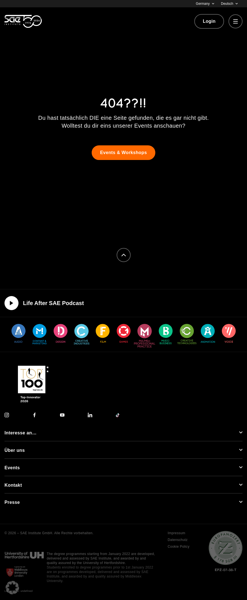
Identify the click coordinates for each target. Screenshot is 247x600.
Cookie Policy (179, 547)
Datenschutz (178, 540)
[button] (12, 587)
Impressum (176, 533)
